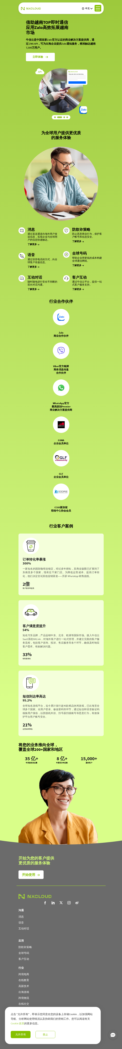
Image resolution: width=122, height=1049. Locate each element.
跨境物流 (23, 997)
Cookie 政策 (17, 1023)
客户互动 (23, 959)
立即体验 (40, 48)
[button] (56, 117)
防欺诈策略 (25, 947)
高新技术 (23, 986)
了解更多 (33, 244)
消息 (21, 916)
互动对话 (23, 928)
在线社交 (23, 1003)
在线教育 (23, 980)
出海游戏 (23, 992)
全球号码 (23, 953)
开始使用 (28, 875)
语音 (21, 922)
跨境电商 (23, 974)
